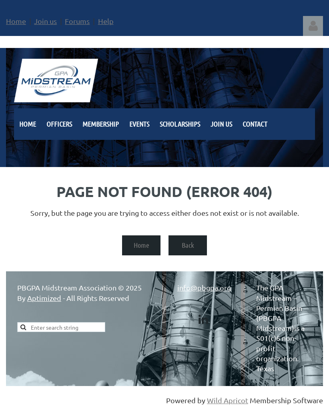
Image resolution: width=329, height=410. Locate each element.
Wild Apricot (227, 400)
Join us (45, 21)
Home (16, 21)
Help (106, 21)
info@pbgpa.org (204, 287)
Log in (313, 26)
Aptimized (44, 298)
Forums (77, 21)
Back (188, 245)
